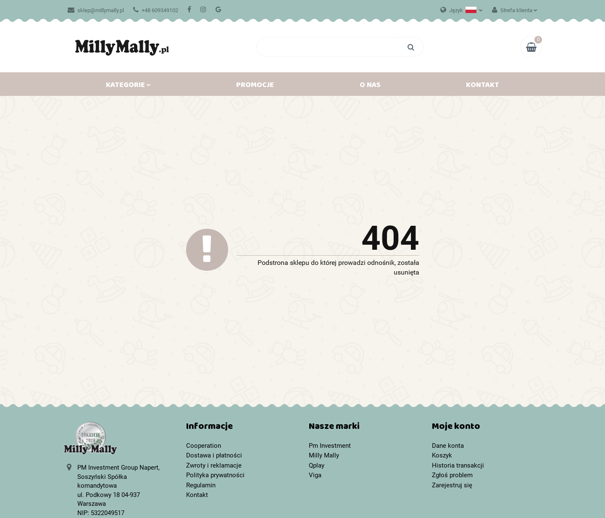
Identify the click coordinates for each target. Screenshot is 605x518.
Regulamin (201, 485)
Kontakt (482, 86)
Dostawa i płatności (214, 455)
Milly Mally (324, 455)
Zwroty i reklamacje (214, 465)
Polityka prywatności (215, 475)
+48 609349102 (155, 10)
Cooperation (203, 445)
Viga (315, 475)
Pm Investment (330, 445)
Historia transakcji (458, 465)
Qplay (316, 465)
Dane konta (448, 445)
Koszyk (442, 455)
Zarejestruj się (452, 485)
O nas (370, 86)
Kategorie (128, 86)
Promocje (255, 86)
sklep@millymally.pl (96, 10)
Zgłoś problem (452, 475)
